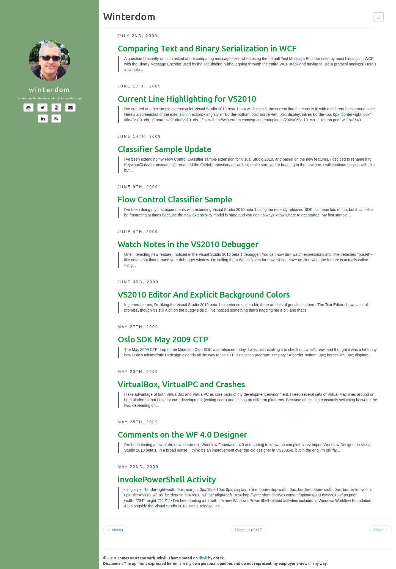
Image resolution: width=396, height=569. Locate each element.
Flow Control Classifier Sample (175, 199)
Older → (380, 530)
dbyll (203, 558)
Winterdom (49, 90)
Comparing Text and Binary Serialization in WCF (207, 48)
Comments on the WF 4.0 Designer (182, 434)
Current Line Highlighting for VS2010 (187, 98)
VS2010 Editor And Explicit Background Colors (204, 294)
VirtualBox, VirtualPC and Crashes (181, 384)
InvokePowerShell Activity (167, 479)
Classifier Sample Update (164, 149)
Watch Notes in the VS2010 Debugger (188, 244)
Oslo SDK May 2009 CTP (163, 339)
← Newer (115, 530)
